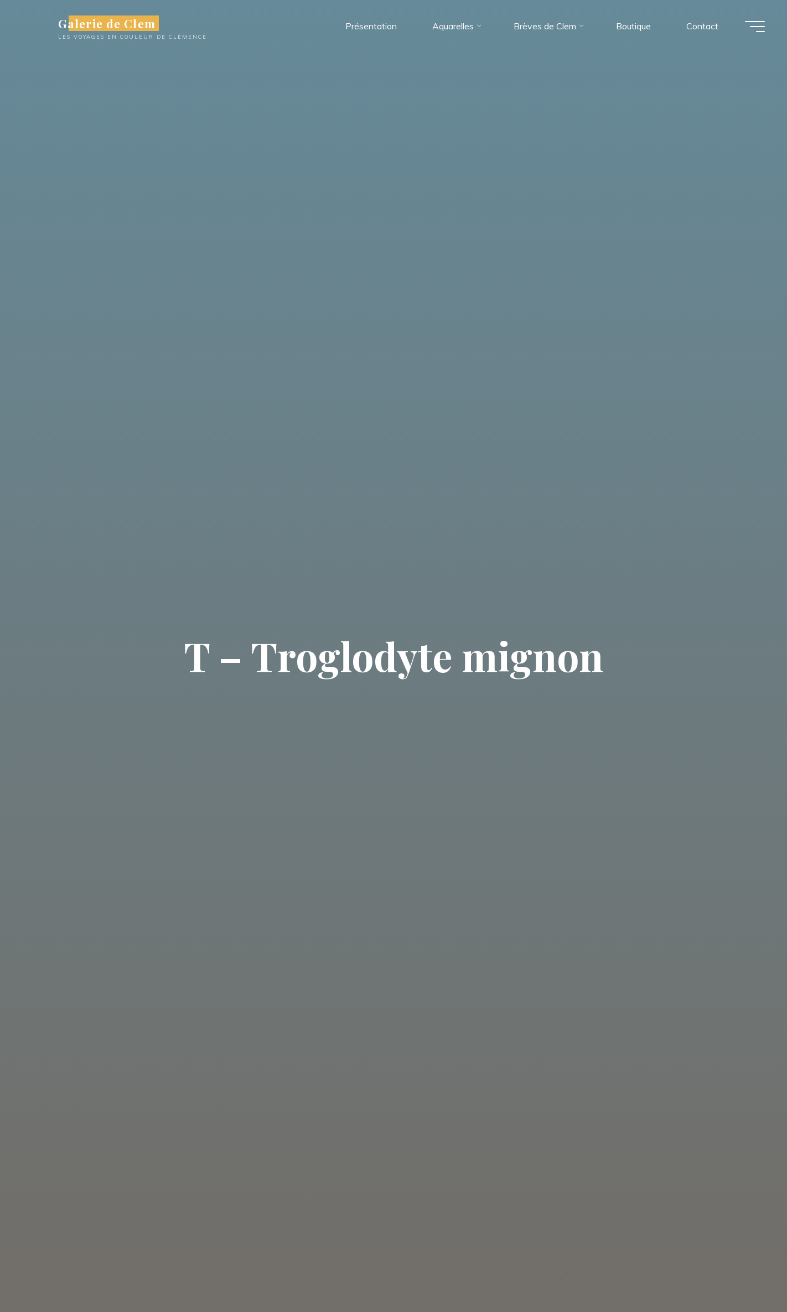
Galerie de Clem (107, 23)
